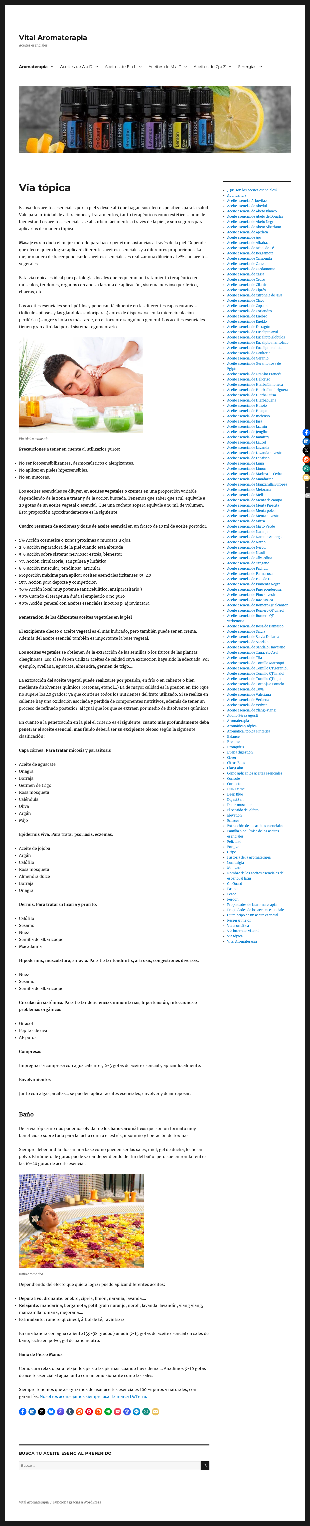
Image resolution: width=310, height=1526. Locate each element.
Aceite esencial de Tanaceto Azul (252, 652)
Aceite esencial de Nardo (246, 542)
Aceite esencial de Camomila (249, 258)
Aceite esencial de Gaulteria (248, 353)
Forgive (233, 847)
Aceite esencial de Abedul (247, 206)
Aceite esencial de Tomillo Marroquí (255, 663)
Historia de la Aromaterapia (249, 857)
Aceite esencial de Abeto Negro (251, 222)
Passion (233, 889)
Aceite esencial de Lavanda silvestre (255, 453)
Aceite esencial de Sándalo (248, 642)
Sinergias (247, 66)
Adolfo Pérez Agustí (242, 715)
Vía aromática (238, 926)
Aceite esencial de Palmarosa (250, 574)
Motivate (234, 868)
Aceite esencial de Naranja (247, 532)
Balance (233, 736)
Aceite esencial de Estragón (248, 327)
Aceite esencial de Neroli (246, 547)
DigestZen (235, 800)
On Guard (234, 884)
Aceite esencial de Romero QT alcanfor (257, 605)
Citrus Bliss (236, 763)
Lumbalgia (235, 863)
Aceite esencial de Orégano (248, 563)
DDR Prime (236, 789)
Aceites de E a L (120, 66)
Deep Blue (235, 794)
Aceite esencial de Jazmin (247, 427)
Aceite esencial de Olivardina (249, 558)
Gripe (231, 852)
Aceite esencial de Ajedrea (247, 232)
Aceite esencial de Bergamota (250, 253)
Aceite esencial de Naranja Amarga (254, 537)
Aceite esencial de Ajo (244, 237)
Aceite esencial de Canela (246, 264)
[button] (22, 1411)
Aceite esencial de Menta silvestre (253, 516)
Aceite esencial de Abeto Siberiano (254, 227)
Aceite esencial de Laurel (246, 442)
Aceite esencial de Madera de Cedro (254, 474)
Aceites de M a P (165, 66)
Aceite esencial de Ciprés (246, 290)
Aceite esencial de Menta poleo (251, 511)
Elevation (234, 815)
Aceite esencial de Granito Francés (254, 374)
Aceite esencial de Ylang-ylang (251, 710)
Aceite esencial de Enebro (247, 316)
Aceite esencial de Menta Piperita (253, 505)
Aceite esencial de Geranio (248, 358)
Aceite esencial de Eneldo (247, 321)
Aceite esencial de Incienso (248, 416)
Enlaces (233, 821)
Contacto (234, 784)
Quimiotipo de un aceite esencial (252, 915)
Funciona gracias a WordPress (77, 1502)
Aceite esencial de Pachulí (247, 568)
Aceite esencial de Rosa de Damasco (255, 626)
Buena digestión (240, 752)
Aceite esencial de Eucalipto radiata (254, 348)
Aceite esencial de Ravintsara (250, 600)
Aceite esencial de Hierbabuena (251, 400)
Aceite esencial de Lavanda (248, 448)
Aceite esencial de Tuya (245, 689)
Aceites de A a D (76, 66)
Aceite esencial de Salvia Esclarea (253, 637)
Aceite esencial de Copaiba (247, 306)
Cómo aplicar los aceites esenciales (254, 773)
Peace (231, 894)
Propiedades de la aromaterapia (252, 905)
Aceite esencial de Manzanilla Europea (257, 484)
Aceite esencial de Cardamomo (251, 269)
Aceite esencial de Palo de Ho (250, 579)
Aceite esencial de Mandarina (250, 479)
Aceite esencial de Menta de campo (254, 500)
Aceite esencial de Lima (245, 463)
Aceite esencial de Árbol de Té (250, 248)
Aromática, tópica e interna (248, 731)
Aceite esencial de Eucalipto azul (252, 332)
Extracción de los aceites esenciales (255, 826)
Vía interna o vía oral (243, 931)
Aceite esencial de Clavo (245, 300)
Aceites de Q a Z (210, 66)
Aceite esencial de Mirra (246, 521)
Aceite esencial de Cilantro (248, 285)
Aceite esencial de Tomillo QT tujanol (256, 679)
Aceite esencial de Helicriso (248, 379)
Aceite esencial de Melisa (246, 495)
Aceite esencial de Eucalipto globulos (256, 337)
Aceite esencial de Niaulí (246, 553)
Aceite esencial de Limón (246, 469)
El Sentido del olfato (243, 810)
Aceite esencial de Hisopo (247, 411)
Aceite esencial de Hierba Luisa (251, 395)
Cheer (231, 757)
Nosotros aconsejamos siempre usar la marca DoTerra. (93, 1396)
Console (233, 779)
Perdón (233, 899)
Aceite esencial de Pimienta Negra (253, 584)
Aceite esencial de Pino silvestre (252, 595)
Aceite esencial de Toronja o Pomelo (255, 684)
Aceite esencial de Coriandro (249, 311)
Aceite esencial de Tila (244, 658)
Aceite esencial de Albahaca (248, 243)
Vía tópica (235, 936)
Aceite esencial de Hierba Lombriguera (257, 390)
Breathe (233, 742)
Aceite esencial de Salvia (246, 631)
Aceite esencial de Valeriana (249, 694)
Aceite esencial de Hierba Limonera (255, 385)
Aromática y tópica (242, 726)
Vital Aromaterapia (53, 37)
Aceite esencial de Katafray (248, 437)
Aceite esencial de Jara (244, 421)
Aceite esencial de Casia (245, 274)
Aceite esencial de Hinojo (247, 406)
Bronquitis (235, 747)
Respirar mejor (239, 920)
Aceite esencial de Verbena (248, 700)
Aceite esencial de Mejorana (249, 490)
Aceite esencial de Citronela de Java (254, 295)
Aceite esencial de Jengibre (248, 432)
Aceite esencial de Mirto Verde (251, 526)
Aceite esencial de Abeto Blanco (252, 211)
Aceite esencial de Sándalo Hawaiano (256, 647)
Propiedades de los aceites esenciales (256, 910)
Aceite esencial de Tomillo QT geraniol (257, 668)
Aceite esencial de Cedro (246, 279)
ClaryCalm (235, 768)
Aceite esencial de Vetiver (247, 705)
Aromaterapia (33, 66)
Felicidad (234, 842)
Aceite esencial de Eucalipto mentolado (258, 342)
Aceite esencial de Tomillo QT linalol (255, 673)
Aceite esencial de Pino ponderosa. (254, 589)
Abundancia (236, 195)
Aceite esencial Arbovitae (247, 201)
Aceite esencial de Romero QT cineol (255, 610)
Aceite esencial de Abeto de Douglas (255, 216)
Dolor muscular (239, 805)
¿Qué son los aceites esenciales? (252, 190)
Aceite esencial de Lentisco (248, 458)
